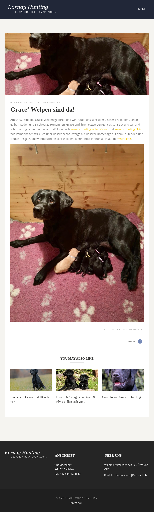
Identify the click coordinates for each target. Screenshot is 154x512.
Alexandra (51, 102)
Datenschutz (139, 475)
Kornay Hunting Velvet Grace (89, 129)
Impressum (123, 475)
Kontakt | (110, 475)
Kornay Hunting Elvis (127, 129)
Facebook (76, 503)
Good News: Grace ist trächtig (121, 397)
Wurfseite (124, 139)
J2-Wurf (114, 329)
